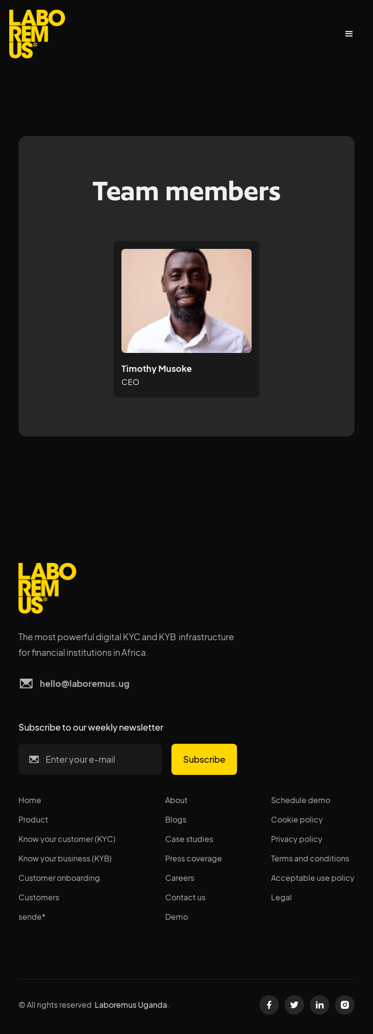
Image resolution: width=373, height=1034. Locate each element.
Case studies (189, 839)
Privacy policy (296, 839)
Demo (176, 916)
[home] (37, 34)
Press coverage (193, 858)
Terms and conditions (310, 858)
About (176, 800)
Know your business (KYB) (65, 858)
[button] (349, 34)
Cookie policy (297, 819)
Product (33, 819)
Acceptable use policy (313, 878)
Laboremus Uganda (131, 1004)
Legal (281, 897)
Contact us (185, 897)
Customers (38, 897)
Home (29, 800)
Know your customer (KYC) (67, 839)
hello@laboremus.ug (85, 683)
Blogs (175, 819)
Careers (179, 878)
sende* (32, 916)
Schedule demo (300, 800)
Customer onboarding (59, 878)
